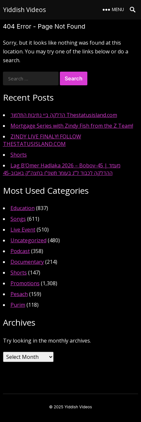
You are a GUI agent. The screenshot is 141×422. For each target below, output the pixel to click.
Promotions (25, 283)
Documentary (27, 261)
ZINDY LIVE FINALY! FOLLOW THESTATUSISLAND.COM (42, 140)
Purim (17, 304)
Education (22, 208)
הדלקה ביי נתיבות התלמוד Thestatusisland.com (63, 115)
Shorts (18, 154)
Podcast (20, 251)
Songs (18, 218)
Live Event (22, 229)
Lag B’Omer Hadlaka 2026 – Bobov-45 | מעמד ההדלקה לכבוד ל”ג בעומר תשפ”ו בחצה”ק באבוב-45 (61, 169)
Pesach (19, 294)
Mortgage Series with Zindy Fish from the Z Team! (71, 125)
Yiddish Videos (24, 9)
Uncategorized (28, 240)
